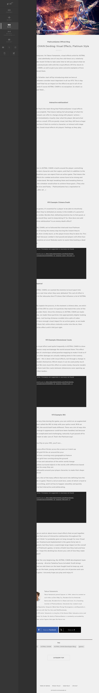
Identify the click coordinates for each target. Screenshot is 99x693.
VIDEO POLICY (66, 685)
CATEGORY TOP (58, 658)
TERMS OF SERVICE (45, 685)
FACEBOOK (47, 630)
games (81, 646)
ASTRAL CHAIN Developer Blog (65, 646)
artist (36, 646)
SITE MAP (74, 685)
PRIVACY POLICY (56, 685)
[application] (58, 263)
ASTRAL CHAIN (46, 646)
